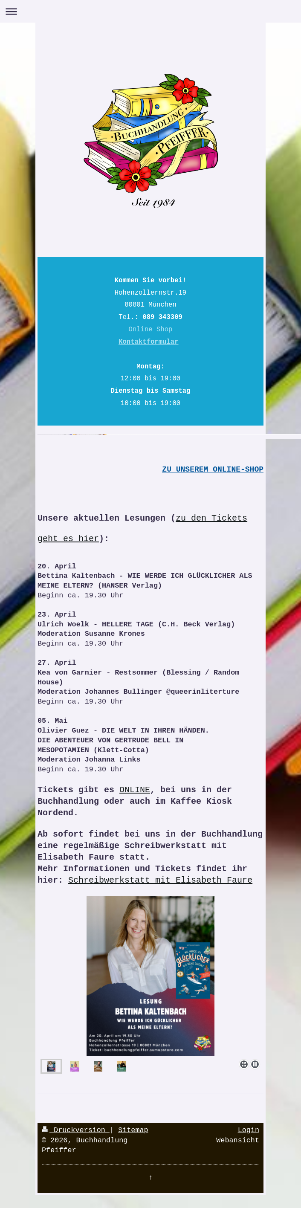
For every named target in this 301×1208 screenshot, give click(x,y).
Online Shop (151, 329)
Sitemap (133, 1130)
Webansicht (237, 1140)
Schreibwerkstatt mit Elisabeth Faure (160, 880)
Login (248, 1130)
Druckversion (76, 1130)
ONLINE (134, 790)
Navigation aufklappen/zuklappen (150, 11)
